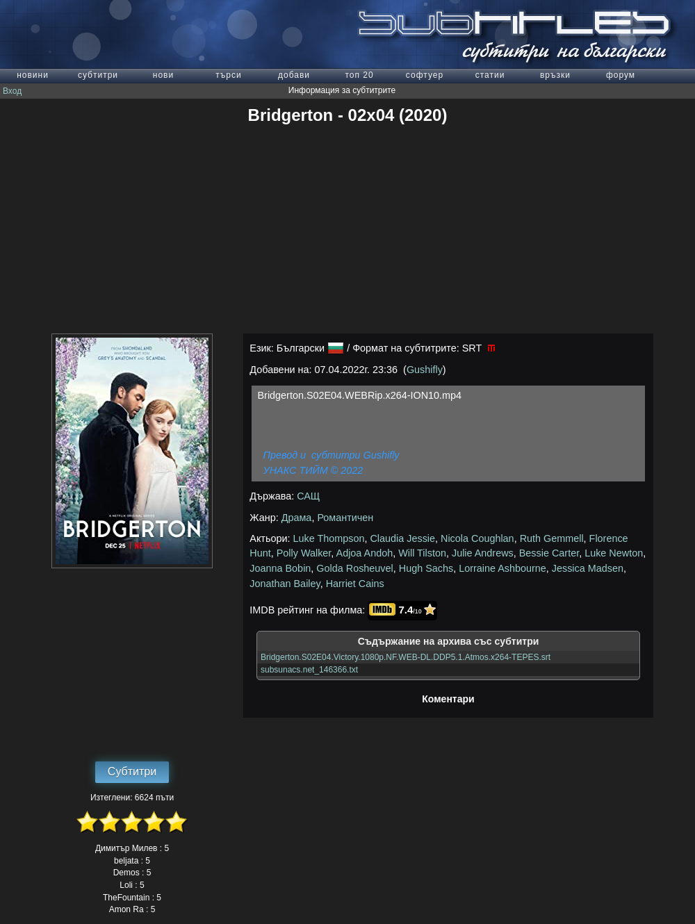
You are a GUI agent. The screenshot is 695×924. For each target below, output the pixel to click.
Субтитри (132, 771)
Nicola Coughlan (477, 538)
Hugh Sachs (426, 568)
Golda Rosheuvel (354, 568)
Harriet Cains (355, 583)
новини (33, 75)
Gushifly (425, 369)
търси (228, 75)
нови (163, 75)
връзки (555, 75)
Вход (12, 91)
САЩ (308, 496)
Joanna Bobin (280, 568)
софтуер (424, 75)
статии (490, 75)
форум (620, 75)
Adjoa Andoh (364, 553)
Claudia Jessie (402, 538)
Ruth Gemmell (552, 538)
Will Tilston (422, 553)
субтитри (98, 75)
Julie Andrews (483, 553)
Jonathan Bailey (285, 583)
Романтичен (345, 517)
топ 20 (359, 75)
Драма (296, 517)
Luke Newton (613, 553)
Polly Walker (304, 553)
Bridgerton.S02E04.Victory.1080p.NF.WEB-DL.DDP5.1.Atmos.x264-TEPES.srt (405, 657)
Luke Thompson (329, 538)
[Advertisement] (347, 229)
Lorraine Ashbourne (502, 568)
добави (294, 75)
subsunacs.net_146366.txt (309, 670)
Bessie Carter (549, 553)
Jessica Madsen (587, 568)
